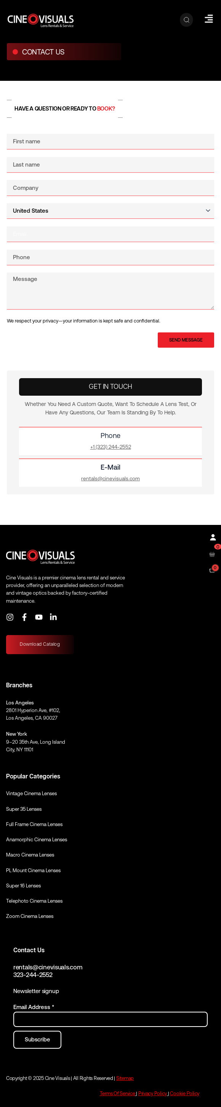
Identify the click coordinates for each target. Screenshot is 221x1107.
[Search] (186, 20)
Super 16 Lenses (23, 886)
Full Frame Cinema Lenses (34, 824)
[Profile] (212, 536)
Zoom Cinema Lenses (29, 916)
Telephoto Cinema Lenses (34, 901)
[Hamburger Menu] (208, 18)
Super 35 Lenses (24, 809)
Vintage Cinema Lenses (31, 793)
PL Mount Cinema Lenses (33, 870)
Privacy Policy (152, 1093)
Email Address (33, 1007)
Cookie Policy (184, 1093)
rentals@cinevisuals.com (47, 967)
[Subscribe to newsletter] (37, 1040)
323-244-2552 (33, 975)
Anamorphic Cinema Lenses (36, 839)
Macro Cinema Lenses (30, 855)
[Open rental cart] (212, 553)
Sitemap (125, 1078)
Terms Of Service (117, 1093)
